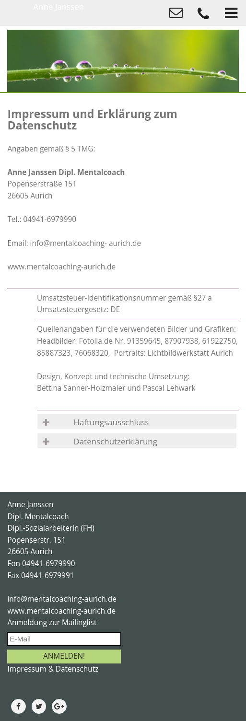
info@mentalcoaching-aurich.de (62, 599)
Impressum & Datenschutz (52, 669)
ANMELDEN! (64, 656)
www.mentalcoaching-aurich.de (61, 611)
